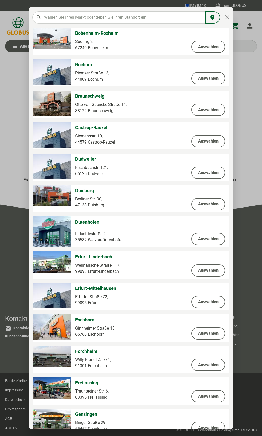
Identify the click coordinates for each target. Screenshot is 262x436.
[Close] (227, 17)
